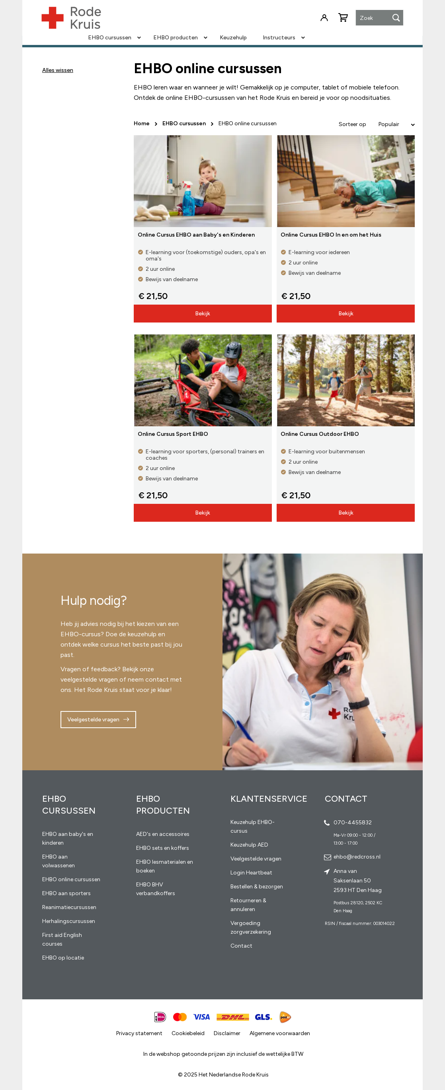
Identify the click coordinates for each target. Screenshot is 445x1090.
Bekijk (202, 313)
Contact (241, 945)
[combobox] (379, 18)
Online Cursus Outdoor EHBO (320, 434)
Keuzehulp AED (249, 844)
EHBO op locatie (63, 957)
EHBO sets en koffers (162, 848)
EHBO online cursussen (71, 879)
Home (142, 123)
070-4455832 (353, 822)
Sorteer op (352, 124)
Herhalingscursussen (68, 921)
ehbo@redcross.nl (357, 856)
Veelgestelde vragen (93, 719)
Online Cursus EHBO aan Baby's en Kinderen (196, 234)
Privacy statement (139, 1033)
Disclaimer (227, 1033)
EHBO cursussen (184, 123)
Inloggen (324, 17)
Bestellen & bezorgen (256, 886)
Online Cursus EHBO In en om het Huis (331, 234)
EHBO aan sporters (66, 893)
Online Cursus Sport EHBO (173, 434)
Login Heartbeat (251, 872)
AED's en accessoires (162, 834)
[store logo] (71, 18)
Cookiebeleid (188, 1033)
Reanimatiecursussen (69, 907)
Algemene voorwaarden (280, 1033)
